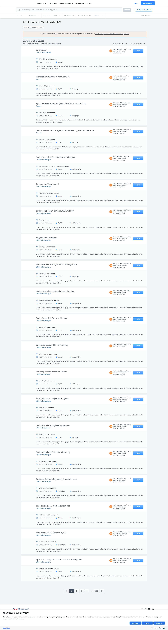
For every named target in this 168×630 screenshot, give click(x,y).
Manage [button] (135, 623)
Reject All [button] (159, 623)
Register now (147, 3)
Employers (53, 3)
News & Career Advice (83, 3)
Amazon (38, 79)
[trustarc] (162, 628)
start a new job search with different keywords (112, 34)
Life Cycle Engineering (43, 52)
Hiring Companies (66, 3)
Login (136, 3)
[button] (46, 15)
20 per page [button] (122, 43)
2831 (96, 591)
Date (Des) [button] (140, 43)
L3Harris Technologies (43, 160)
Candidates (41, 3)
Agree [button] (147, 623)
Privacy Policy (6, 628)
